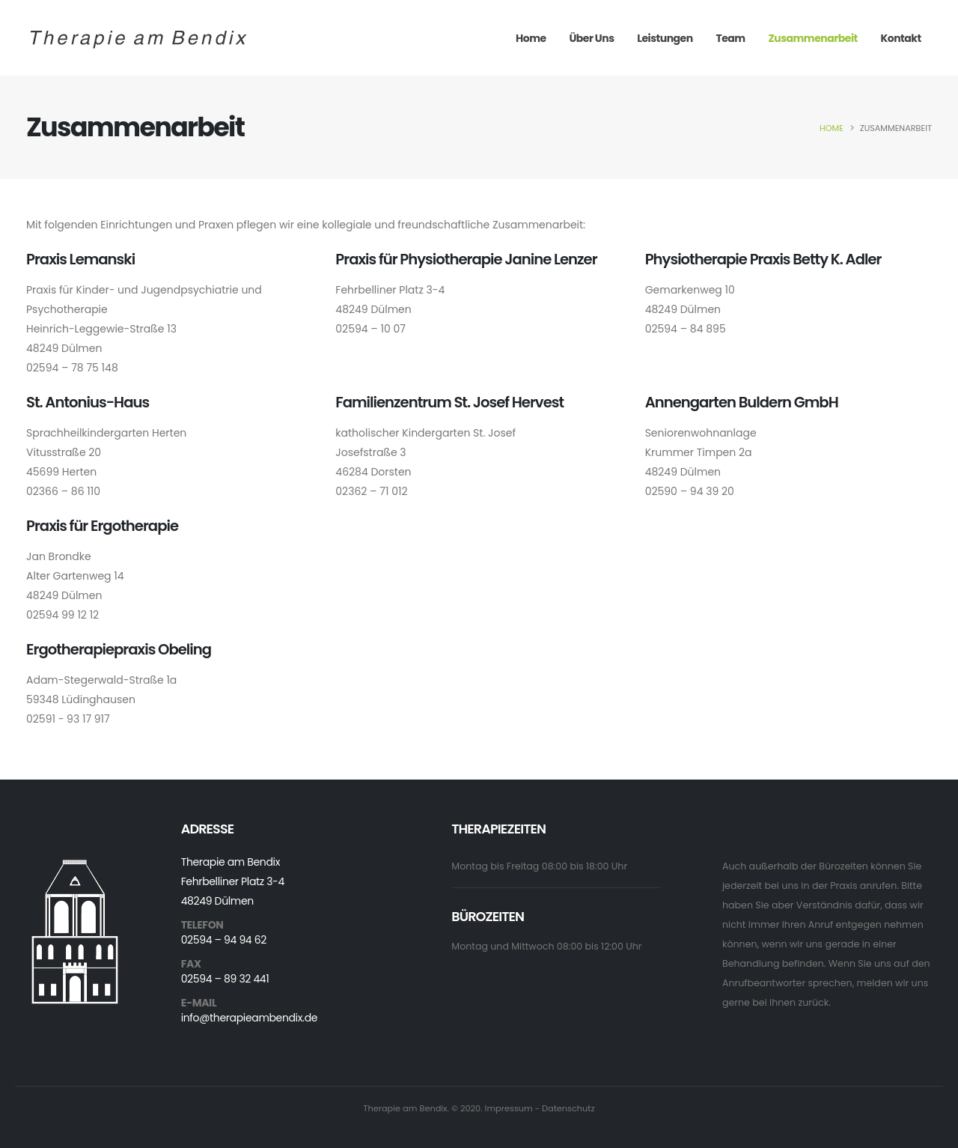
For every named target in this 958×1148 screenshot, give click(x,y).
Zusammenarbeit (812, 38)
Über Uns (591, 38)
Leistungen (664, 38)
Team (730, 38)
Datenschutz (568, 1108)
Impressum (509, 1108)
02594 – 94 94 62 (223, 939)
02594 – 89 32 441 (225, 978)
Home (531, 38)
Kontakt (900, 38)
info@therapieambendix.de (249, 1017)
